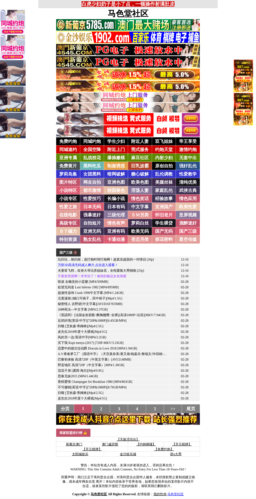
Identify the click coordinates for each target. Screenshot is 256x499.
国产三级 (188, 231)
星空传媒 (188, 239)
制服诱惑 (116, 165)
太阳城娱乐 (80, 454)
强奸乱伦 (188, 165)
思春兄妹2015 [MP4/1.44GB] (78, 376)
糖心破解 (140, 174)
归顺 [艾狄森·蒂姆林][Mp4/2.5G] (80, 326)
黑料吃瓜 (92, 165)
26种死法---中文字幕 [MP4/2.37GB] (83, 309)
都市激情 (92, 190)
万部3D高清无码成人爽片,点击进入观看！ (88, 265)
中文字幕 (140, 206)
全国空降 (92, 149)
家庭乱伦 (164, 190)
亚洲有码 (116, 231)
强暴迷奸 (92, 214)
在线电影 (68, 214)
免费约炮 (68, 141)
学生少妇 (116, 141)
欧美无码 (140, 231)
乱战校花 (92, 157)
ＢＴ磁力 (68, 231)
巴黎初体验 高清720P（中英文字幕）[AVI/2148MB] (94, 359)
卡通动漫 (116, 239)
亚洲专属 (68, 157)
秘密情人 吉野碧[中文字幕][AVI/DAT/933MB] (90, 304)
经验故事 (164, 198)
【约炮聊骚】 (146, 444)
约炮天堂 (164, 149)
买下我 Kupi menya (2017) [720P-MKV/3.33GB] (91, 343)
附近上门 (116, 149)
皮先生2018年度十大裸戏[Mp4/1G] (82, 331)
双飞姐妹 (164, 141)
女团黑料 (92, 174)
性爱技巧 (92, 198)
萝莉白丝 (140, 223)
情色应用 (188, 198)
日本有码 (116, 206)
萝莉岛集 (68, 174)
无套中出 (188, 157)
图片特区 (68, 182)
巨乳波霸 (140, 165)
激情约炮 (188, 149)
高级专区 (68, 223)
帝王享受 (188, 141)
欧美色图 (140, 182)
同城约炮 (92, 141)
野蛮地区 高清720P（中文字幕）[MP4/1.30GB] (91, 365)
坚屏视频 (188, 214)
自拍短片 (92, 223)
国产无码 (164, 231)
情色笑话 (140, 198)
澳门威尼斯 (110, 444)
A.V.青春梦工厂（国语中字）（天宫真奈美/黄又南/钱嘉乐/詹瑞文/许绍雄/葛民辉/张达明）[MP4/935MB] (132, 354)
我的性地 (160, 494)
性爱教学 (188, 174)
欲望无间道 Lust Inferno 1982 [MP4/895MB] (88, 287)
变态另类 (140, 239)
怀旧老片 (164, 214)
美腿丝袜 (164, 182)
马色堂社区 (128, 13)
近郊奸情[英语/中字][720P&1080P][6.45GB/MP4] (92, 320)
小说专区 (68, 198)
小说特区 (68, 190)
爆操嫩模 (116, 157)
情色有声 (116, 223)
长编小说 (116, 198)
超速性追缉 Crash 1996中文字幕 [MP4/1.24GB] (90, 293)
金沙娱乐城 (128, 454)
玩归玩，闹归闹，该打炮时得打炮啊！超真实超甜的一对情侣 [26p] (106, 259)
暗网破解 (116, 174)
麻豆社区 (140, 157)
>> (173, 408)
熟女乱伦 (92, 239)
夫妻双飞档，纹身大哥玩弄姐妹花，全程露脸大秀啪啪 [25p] (101, 270)
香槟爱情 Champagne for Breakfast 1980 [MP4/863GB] (95, 381)
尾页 (190, 408)
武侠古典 (188, 190)
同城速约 (68, 149)
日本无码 (92, 206)
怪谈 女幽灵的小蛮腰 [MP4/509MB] (83, 281)
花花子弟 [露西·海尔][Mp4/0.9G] (80, 370)
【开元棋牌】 (182, 444)
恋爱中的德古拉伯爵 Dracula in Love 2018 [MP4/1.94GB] (97, 348)
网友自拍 (92, 182)
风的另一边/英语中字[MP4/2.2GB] (82, 337)
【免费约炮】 (164, 449)
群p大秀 (176, 454)
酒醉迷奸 (188, 223)
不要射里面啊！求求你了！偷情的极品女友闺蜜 (92, 276)
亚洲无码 (92, 231)
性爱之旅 (68, 206)
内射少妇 (164, 157)
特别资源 (68, 239)
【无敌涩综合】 (128, 439)
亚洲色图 (116, 182)
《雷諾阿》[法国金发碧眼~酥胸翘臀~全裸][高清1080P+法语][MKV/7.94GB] (111, 315)
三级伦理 (116, 214)
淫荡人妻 (140, 190)
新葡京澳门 (74, 444)
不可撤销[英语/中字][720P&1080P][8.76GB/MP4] (92, 387)
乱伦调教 (164, 174)
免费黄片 (68, 165)
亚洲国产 (164, 206)
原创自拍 (164, 165)
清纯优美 (188, 182)
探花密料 (164, 239)
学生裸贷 (164, 223)
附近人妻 (140, 141)
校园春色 (116, 190)
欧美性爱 (188, 206)
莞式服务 (140, 149)
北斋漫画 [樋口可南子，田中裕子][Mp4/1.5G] (90, 298)
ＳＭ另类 (140, 214)
